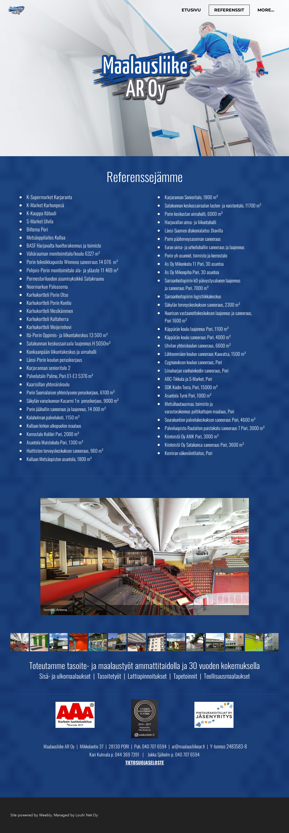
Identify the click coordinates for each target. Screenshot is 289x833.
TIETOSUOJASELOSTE (144, 762)
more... (263, 11)
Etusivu (189, 11)
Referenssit (227, 11)
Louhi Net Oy (87, 815)
